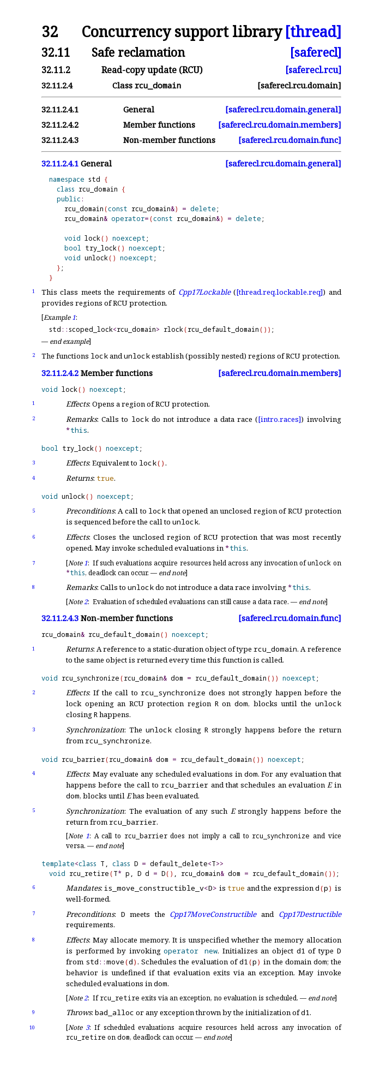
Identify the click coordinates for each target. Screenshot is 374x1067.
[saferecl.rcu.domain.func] (289, 140)
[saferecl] (315, 52)
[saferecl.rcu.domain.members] (279, 125)
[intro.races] (279, 419)
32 (49, 32)
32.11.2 (55, 69)
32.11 (55, 52)
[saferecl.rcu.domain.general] (283, 109)
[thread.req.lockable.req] (279, 292)
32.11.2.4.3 (60, 140)
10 (32, 1027)
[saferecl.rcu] (313, 69)
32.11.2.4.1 (60, 109)
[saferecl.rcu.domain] (299, 85)
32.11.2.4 (57, 85)
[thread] (313, 32)
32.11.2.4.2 (60, 125)
